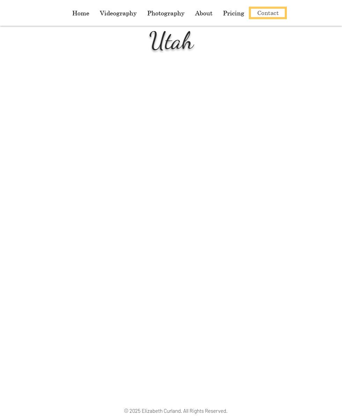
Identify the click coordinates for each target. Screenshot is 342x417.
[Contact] (268, 13)
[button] (166, 13)
